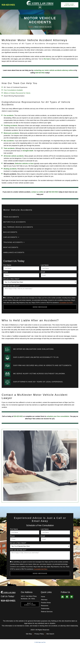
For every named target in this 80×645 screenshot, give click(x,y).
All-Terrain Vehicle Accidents (18, 227)
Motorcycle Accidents (14, 222)
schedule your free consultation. (58, 416)
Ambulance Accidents (13, 252)
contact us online (37, 192)
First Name (7, 265)
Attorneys (44, 599)
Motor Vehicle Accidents (17, 210)
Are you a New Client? (11, 279)
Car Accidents (11, 237)
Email (43, 272)
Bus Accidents (10, 232)
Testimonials (45, 608)
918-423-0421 (8, 5)
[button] (40, 7)
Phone (5, 272)
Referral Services (47, 611)
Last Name (45, 265)
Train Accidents (11, 217)
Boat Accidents (10, 247)
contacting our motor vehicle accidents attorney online (53, 70)
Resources (44, 605)
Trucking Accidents (13, 242)
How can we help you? (11, 286)
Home (30, 27)
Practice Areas (46, 602)
